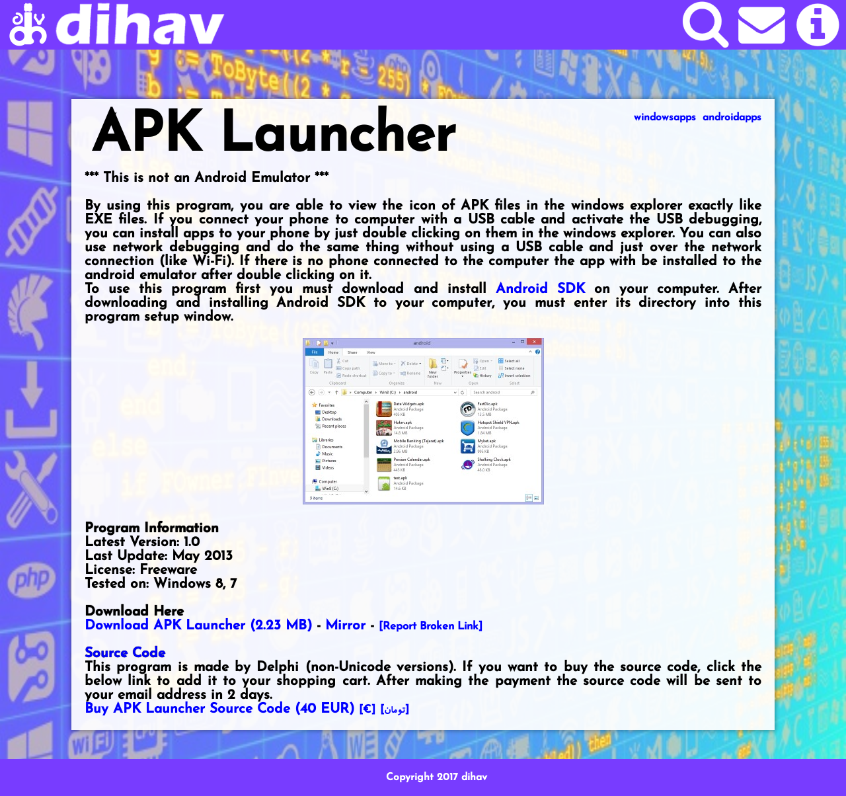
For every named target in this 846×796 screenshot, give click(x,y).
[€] (367, 710)
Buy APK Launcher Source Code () (219, 709)
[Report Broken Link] (430, 626)
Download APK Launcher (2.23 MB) (198, 626)
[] (394, 710)
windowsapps (665, 117)
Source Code (125, 653)
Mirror (345, 626)
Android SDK (540, 289)
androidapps (732, 117)
